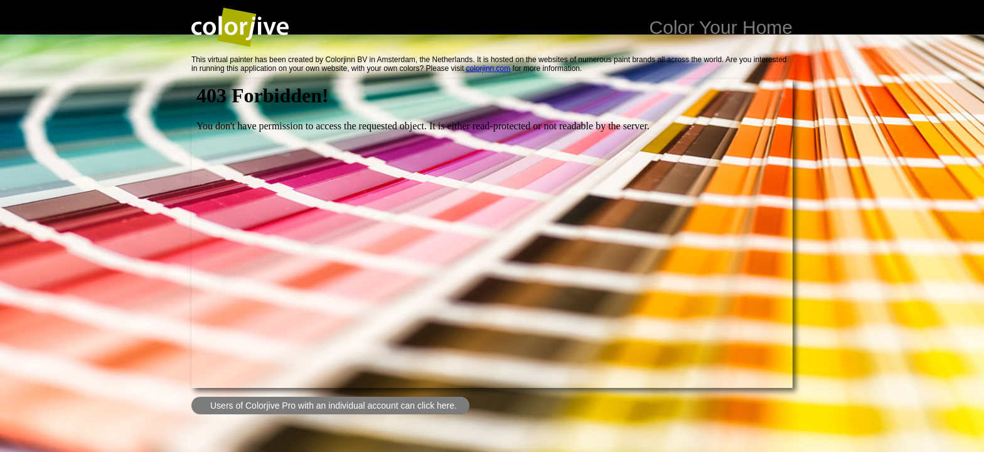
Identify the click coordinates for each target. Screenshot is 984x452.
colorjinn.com (488, 68)
